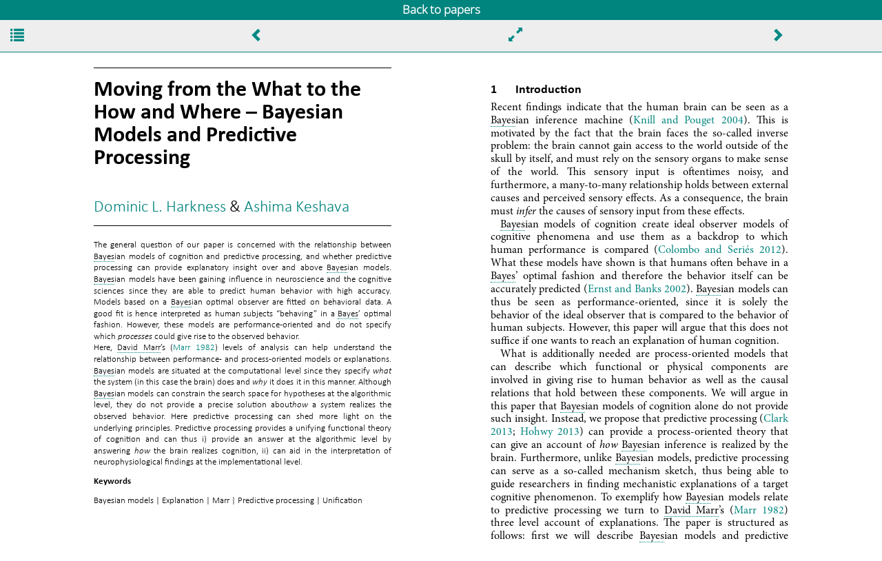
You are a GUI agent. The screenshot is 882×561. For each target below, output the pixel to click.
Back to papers (441, 9)
